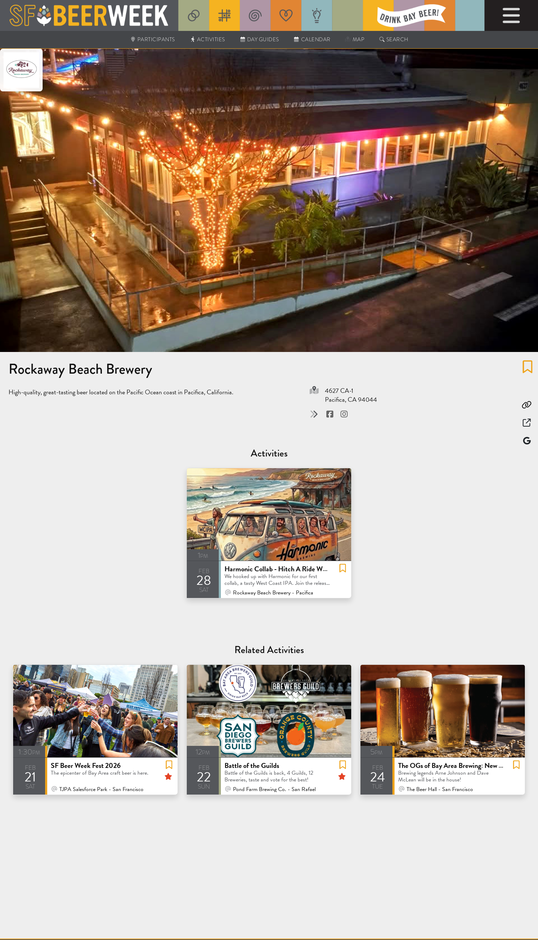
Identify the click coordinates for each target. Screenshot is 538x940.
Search (393, 39)
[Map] (527, 440)
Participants (152, 39)
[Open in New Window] (527, 423)
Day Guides (259, 39)
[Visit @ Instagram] (344, 414)
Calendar (312, 39)
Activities (207, 39)
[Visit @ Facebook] (330, 414)
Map (354, 39)
